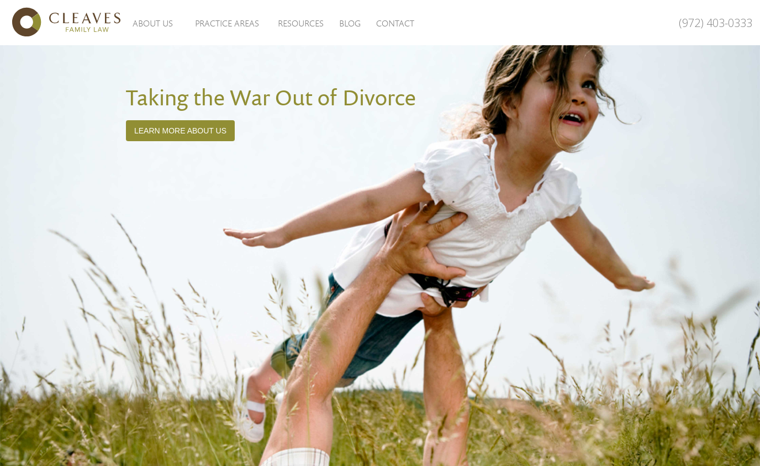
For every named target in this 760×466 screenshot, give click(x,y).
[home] (61, 22)
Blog (350, 23)
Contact (395, 23)
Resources (301, 23)
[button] (153, 22)
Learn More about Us (180, 130)
